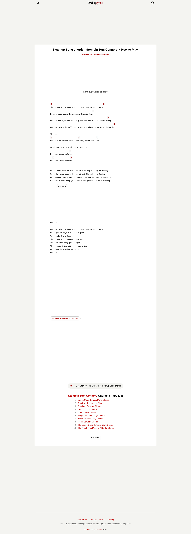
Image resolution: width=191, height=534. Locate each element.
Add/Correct (82, 520)
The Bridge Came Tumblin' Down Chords (95, 425)
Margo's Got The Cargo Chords (91, 416)
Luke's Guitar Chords (87, 412)
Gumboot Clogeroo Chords (89, 406)
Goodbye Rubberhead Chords (91, 403)
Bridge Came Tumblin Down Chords (93, 400)
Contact (93, 520)
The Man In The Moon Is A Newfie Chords (96, 428)
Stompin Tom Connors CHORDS (65, 318)
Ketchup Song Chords (87, 409)
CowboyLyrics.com (94, 530)
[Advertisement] (95, 25)
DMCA (102, 520)
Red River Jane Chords (88, 422)
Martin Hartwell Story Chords (90, 419)
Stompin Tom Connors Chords (95, 55)
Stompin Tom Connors (82, 395)
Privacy (111, 520)
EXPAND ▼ (95, 438)
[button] (38, 3)
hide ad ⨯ (62, 186)
